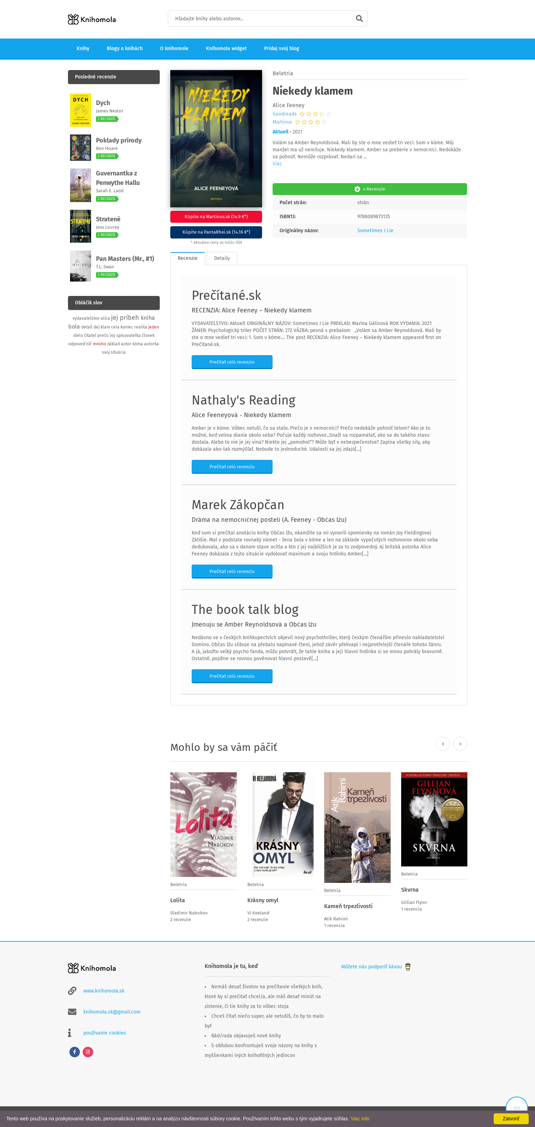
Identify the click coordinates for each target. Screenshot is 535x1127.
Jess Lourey (107, 227)
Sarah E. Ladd (110, 190)
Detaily (222, 258)
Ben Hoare (107, 148)
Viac (277, 164)
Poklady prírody (119, 140)
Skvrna (410, 889)
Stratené (108, 219)
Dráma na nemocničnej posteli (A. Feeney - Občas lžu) (269, 519)
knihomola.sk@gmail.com (111, 1011)
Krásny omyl (263, 899)
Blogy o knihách (125, 48)
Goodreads (285, 114)
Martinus (282, 122)
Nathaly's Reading (243, 399)
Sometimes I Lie (375, 230)
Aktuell (280, 132)
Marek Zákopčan (238, 504)
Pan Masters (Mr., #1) (125, 259)
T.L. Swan (105, 266)
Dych (103, 103)
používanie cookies (104, 1032)
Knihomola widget (226, 48)
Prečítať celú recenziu (232, 361)
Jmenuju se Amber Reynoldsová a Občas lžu (254, 624)
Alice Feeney (288, 105)
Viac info (360, 1118)
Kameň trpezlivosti (348, 905)
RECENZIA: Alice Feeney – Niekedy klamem (251, 309)
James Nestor (109, 110)
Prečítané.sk (226, 295)
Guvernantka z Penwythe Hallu (118, 178)
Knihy (83, 48)
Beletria (283, 73)
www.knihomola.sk (103, 990)
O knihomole (174, 48)
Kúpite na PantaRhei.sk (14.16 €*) (216, 232)
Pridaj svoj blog (281, 48)
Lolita (177, 899)
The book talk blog (245, 609)
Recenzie (188, 258)
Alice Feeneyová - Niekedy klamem (241, 414)
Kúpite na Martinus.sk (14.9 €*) (216, 216)
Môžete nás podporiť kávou (376, 965)
